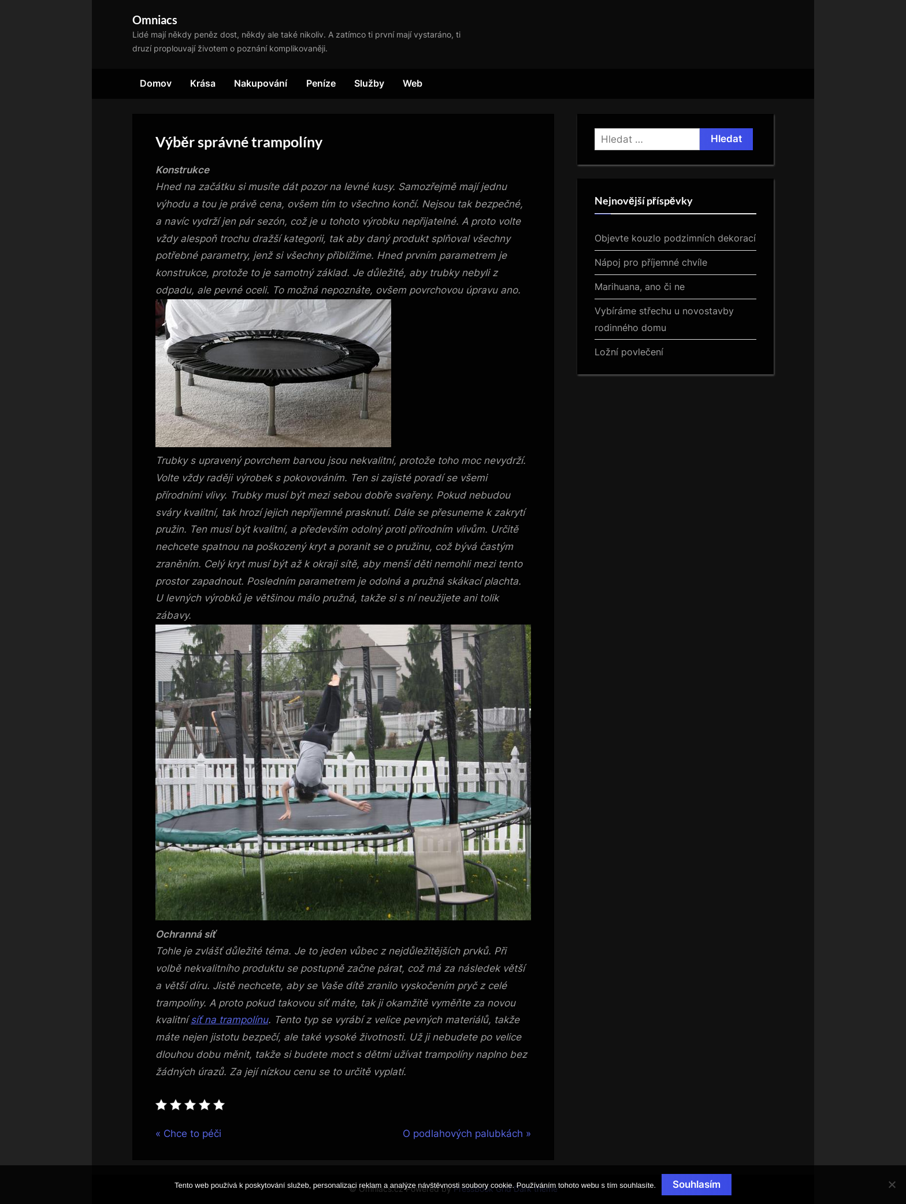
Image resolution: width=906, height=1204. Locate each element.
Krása (203, 83)
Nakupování (260, 83)
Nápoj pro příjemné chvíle (651, 262)
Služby (369, 83)
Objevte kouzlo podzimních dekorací (675, 238)
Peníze (321, 83)
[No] (891, 1184)
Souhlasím (697, 1184)
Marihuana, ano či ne (640, 286)
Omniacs (154, 20)
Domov (156, 83)
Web (412, 83)
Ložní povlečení (629, 352)
